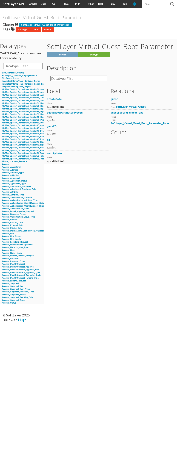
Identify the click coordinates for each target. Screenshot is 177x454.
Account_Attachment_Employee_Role (19, 189)
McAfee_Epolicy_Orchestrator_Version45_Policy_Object (27, 148)
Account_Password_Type (13, 261)
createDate (54, 99)
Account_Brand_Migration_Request (18, 211)
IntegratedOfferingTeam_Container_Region (21, 81)
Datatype (94, 54)
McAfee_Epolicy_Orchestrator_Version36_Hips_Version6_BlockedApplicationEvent (40, 103)
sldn (36, 29)
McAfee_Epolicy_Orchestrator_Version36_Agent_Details (27, 89)
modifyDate (54, 153)
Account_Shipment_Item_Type (16, 289)
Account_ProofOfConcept (13, 264)
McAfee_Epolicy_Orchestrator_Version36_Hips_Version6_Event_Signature (35, 106)
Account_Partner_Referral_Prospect (18, 256)
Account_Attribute (10, 192)
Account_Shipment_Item (13, 286)
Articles (33, 3)
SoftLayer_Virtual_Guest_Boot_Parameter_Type (140, 123)
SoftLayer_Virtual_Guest (130, 106)
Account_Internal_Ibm (12, 228)
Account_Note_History (12, 253)
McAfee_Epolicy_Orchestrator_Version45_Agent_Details (27, 125)
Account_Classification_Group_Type (18, 217)
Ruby (112, 3)
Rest (100, 3)
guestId (52, 126)
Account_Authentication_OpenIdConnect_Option (23, 203)
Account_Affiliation (10, 175)
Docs (43, 3)
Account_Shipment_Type (13, 300)
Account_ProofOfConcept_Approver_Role (20, 270)
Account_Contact (9, 220)
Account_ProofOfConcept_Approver (18, 267)
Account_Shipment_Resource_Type (18, 292)
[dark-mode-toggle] (136, 4)
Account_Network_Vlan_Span (15, 247)
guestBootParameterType (127, 112)
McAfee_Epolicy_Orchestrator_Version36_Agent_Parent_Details (31, 92)
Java (66, 3)
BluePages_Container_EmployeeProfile (19, 76)
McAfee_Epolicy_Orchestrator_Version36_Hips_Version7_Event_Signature (35, 114)
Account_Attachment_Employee (16, 186)
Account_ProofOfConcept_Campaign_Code (21, 275)
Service (62, 54)
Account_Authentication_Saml (15, 208)
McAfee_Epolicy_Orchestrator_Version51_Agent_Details (27, 153)
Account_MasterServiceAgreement (17, 245)
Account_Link (8, 234)
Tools (124, 3)
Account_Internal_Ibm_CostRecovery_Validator (23, 231)
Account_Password (10, 258)
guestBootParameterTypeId (65, 112)
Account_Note (8, 250)
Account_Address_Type (13, 172)
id (48, 140)
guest (114, 99)
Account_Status (9, 303)
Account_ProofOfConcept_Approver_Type (21, 272)
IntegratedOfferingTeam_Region (16, 86)
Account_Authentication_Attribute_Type (20, 200)
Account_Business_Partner (14, 214)
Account (5, 164)
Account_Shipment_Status (14, 294)
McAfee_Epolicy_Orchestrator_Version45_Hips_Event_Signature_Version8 (35, 145)
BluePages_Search (10, 78)
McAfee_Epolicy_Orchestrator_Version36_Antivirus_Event (28, 95)
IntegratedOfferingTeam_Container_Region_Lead (24, 84)
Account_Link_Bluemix (12, 236)
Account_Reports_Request (14, 281)
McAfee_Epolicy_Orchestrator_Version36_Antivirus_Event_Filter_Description (37, 100)
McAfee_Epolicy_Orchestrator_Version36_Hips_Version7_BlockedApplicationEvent (39, 112)
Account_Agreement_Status (14, 181)
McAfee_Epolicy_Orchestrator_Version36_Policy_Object (27, 120)
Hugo (22, 320)
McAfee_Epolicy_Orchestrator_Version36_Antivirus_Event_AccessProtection (36, 98)
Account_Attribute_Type (13, 195)
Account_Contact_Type (12, 222)
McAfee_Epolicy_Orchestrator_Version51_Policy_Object (27, 156)
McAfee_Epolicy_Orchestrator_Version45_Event (23, 131)
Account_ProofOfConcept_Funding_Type (20, 278)
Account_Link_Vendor (11, 239)
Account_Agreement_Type (14, 184)
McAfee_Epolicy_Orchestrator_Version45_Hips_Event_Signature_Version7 (35, 142)
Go (53, 3)
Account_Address (10, 170)
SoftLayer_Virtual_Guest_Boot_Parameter (45, 24)
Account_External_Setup (13, 225)
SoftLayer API (13, 4)
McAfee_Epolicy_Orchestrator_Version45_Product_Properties (30, 150)
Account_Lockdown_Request (15, 242)
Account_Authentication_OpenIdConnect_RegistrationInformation (31, 206)
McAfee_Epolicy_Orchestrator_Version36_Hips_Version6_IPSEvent (32, 109)
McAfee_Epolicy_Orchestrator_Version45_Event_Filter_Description (32, 134)
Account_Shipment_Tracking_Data (17, 297)
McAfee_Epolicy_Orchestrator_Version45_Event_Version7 (28, 136)
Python (90, 3)
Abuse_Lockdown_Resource (14, 161)
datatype (23, 29)
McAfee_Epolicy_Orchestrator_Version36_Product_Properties (30, 123)
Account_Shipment (10, 283)
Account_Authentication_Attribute (17, 198)
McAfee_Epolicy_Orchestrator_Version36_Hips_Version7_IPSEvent (32, 117)
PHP (77, 3)
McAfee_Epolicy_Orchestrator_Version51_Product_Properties (29, 159)
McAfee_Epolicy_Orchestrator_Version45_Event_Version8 (28, 139)
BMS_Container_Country (13, 73)
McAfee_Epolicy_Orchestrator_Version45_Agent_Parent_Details (31, 128)
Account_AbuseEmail (11, 167)
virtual (47, 29)
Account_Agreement (11, 178)
